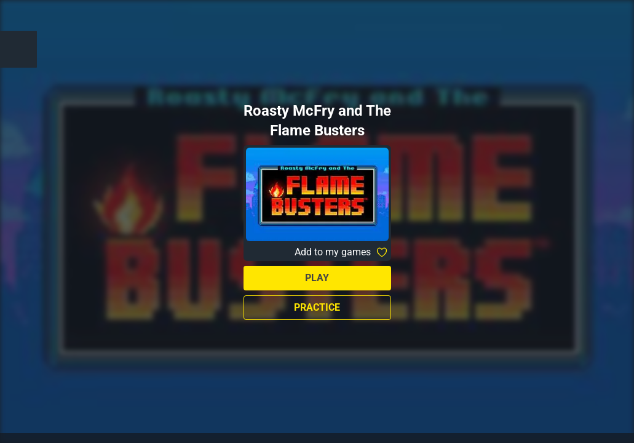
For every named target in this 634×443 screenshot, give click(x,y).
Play (317, 278)
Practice (317, 307)
